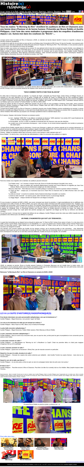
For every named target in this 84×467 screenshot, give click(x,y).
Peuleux (2, 0)
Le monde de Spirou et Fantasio (12, 0)
